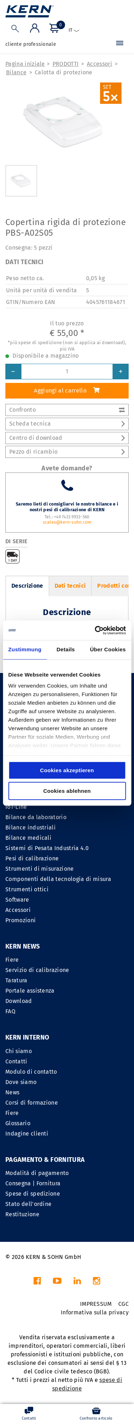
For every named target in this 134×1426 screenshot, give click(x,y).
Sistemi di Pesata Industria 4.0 (47, 848)
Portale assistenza (30, 990)
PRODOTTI (66, 63)
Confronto (67, 409)
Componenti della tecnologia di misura (58, 879)
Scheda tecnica (67, 423)
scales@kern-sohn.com (67, 522)
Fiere (12, 959)
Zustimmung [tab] (24, 649)
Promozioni (20, 920)
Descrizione (27, 585)
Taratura (16, 980)
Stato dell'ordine (28, 1204)
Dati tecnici (70, 585)
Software (17, 899)
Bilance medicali (28, 837)
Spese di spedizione (32, 1193)
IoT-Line (16, 806)
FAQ (10, 1011)
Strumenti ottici (27, 889)
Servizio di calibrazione (37, 970)
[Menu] (120, 44)
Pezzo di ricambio (67, 451)
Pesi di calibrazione (32, 858)
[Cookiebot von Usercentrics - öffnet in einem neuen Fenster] (95, 630)
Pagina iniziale (25, 63)
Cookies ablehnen (67, 791)
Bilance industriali (30, 827)
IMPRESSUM (96, 1304)
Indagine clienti (26, 1133)
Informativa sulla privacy (95, 1312)
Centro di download (67, 437)
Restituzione (22, 1214)
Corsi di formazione (31, 1102)
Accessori (99, 63)
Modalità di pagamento (37, 1173)
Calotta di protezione (64, 72)
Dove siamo (20, 1082)
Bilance (16, 72)
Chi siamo (18, 1051)
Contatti (16, 1061)
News (12, 1092)
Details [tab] (65, 649)
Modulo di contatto (31, 1071)
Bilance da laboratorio (35, 817)
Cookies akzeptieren (67, 770)
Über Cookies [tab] (108, 649)
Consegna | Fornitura (32, 1183)
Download (18, 1001)
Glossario (17, 1123)
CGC (123, 1304)
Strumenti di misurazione (39, 868)
